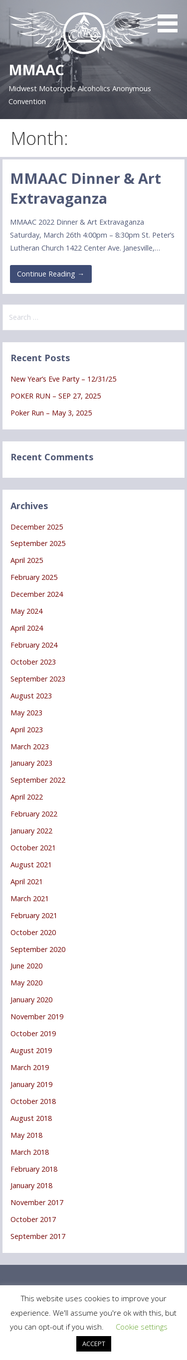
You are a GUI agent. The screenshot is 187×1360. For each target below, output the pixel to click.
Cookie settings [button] (142, 1327)
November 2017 (36, 1202)
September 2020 (37, 949)
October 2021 (33, 847)
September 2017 (37, 1236)
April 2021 (26, 881)
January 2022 (31, 830)
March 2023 (29, 746)
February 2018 (33, 1169)
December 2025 (36, 527)
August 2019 (31, 1050)
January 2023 (31, 763)
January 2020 (31, 999)
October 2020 (33, 932)
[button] (171, 18)
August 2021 (31, 864)
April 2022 (26, 797)
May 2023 (26, 712)
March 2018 (29, 1152)
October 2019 (33, 1033)
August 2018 (31, 1118)
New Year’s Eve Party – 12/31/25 (63, 379)
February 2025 (33, 577)
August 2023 (31, 695)
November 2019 (36, 1016)
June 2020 (26, 965)
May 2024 (26, 611)
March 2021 (29, 898)
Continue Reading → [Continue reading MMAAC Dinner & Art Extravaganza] (50, 273)
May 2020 (26, 982)
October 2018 (33, 1101)
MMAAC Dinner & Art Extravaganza (85, 188)
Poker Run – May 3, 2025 (51, 412)
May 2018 (26, 1135)
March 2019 (29, 1067)
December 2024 (36, 594)
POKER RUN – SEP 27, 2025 (55, 396)
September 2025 (37, 543)
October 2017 (33, 1219)
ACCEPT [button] (93, 1343)
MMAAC (36, 69)
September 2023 (37, 678)
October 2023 (33, 662)
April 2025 (26, 560)
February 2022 (33, 813)
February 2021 (33, 915)
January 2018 (31, 1185)
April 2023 (26, 729)
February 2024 (33, 645)
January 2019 (31, 1084)
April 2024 (26, 628)
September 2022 (37, 780)
